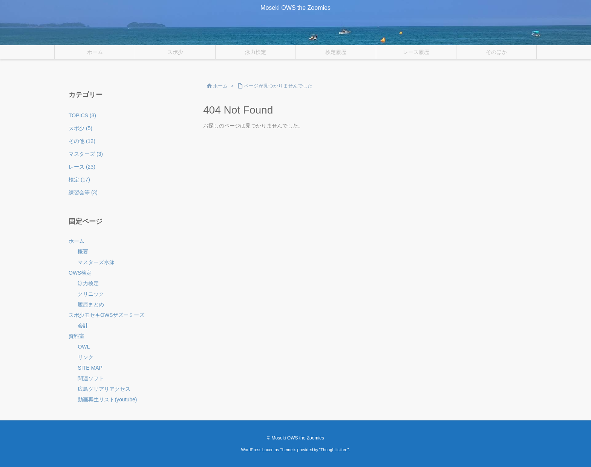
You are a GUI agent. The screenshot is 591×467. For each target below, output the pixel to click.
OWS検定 (80, 273)
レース (82, 167)
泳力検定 (88, 283)
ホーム (220, 86)
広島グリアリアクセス (104, 389)
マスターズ (86, 154)
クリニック (91, 294)
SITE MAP (90, 368)
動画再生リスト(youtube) (107, 399)
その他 (82, 141)
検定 (79, 180)
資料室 (76, 336)
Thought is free (333, 449)
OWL (84, 347)
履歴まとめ (91, 304)
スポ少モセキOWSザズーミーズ (106, 315)
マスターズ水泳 (96, 262)
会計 (83, 326)
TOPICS (82, 115)
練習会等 (83, 192)
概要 (83, 252)
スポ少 (80, 128)
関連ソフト (91, 378)
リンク (85, 357)
